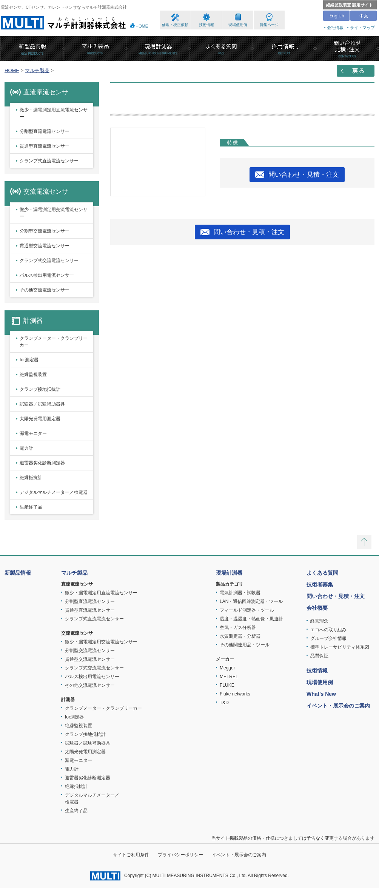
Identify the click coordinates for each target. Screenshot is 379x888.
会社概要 (317, 608)
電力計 (26, 448)
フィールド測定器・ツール (247, 610)
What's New (321, 694)
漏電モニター (33, 433)
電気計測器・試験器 (240, 592)
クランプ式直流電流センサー (49, 160)
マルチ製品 (37, 70)
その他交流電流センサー (44, 290)
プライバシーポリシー (180, 854)
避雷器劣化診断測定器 (42, 463)
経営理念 (319, 621)
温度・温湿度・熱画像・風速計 (251, 618)
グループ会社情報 (328, 638)
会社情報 (335, 27)
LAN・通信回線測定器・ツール (251, 601)
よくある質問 (322, 573)
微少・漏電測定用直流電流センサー (54, 113)
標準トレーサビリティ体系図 (339, 647)
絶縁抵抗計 (31, 477)
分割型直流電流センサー (44, 131)
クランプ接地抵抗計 (40, 389)
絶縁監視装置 (33, 374)
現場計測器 (229, 573)
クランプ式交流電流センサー (49, 260)
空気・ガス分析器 (238, 627)
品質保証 (319, 655)
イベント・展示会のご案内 (338, 706)
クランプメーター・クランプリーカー (54, 342)
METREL (229, 676)
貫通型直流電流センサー (44, 146)
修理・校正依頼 (175, 25)
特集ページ (269, 25)
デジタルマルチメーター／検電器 (54, 492)
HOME (142, 26)
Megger (227, 668)
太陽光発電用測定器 (40, 418)
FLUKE (227, 685)
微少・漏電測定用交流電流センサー (54, 213)
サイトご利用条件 (131, 854)
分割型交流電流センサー (44, 231)
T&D (224, 702)
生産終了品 (31, 507)
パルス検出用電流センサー (47, 275)
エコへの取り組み (328, 629)
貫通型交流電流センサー (44, 245)
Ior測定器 (29, 359)
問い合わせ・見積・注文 (303, 174)
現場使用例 (237, 25)
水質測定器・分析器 (240, 636)
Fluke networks (235, 694)
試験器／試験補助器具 (42, 404)
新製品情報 (18, 573)
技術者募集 (320, 584)
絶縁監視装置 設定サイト (349, 5)
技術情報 (206, 25)
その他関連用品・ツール (245, 645)
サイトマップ (362, 27)
